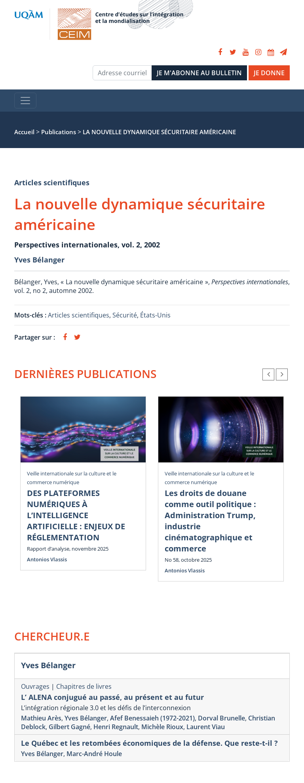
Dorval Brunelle (221, 718)
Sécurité (124, 315)
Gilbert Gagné (69, 726)
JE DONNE (269, 72)
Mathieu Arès (41, 718)
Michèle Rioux (162, 726)
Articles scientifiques (51, 182)
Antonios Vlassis (47, 559)
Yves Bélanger (39, 259)
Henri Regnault (115, 726)
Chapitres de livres (84, 686)
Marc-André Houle (94, 753)
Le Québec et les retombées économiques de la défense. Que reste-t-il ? (149, 743)
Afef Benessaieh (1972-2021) (152, 718)
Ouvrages (35, 686)
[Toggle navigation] (25, 100)
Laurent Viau (205, 726)
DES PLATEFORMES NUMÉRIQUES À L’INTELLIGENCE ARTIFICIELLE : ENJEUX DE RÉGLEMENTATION (76, 515)
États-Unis (155, 315)
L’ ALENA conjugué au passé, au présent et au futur (112, 697)
